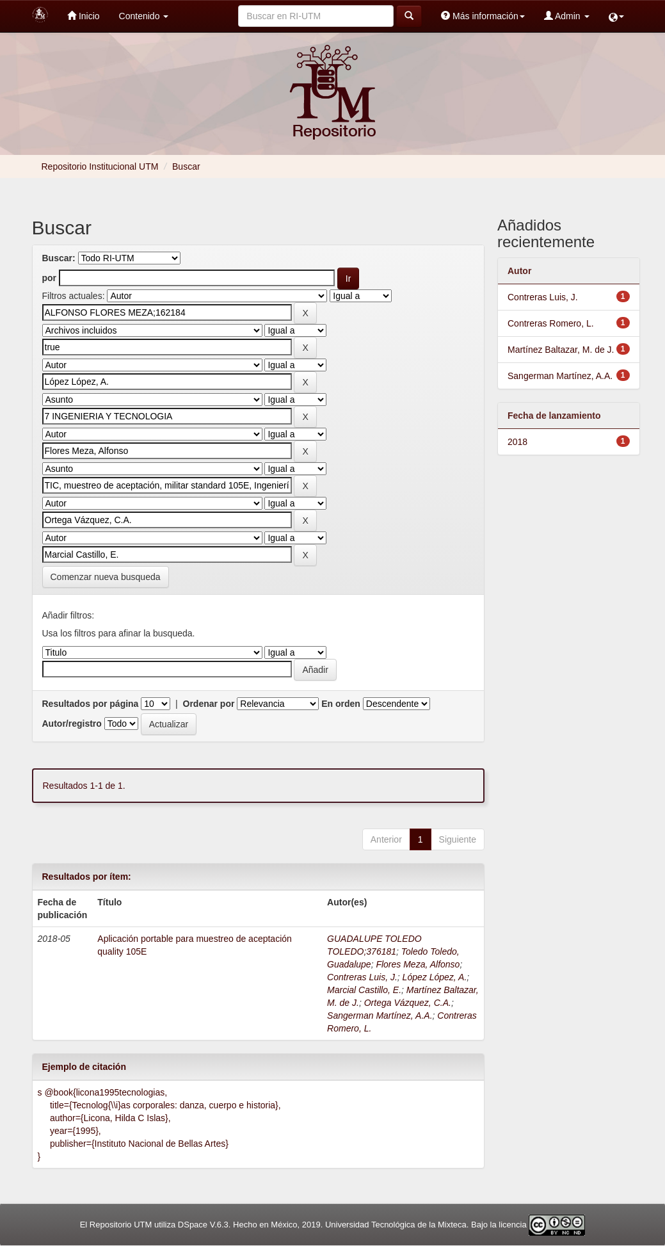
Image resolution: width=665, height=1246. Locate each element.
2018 (517, 442)
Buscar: (59, 258)
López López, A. (435, 977)
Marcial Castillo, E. (364, 990)
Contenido (144, 16)
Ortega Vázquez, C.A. (407, 1003)
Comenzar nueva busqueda (106, 577)
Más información (483, 15)
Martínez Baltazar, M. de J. (561, 349)
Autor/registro (72, 723)
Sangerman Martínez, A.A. (379, 1015)
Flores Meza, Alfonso (418, 964)
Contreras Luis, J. (362, 977)
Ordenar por (209, 704)
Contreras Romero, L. (551, 323)
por (49, 278)
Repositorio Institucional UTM (100, 166)
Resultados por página (90, 704)
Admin (566, 15)
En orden (340, 704)
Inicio (83, 15)
